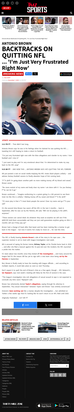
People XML (5, 391)
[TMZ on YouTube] (60, 375)
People (4, 389)
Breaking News (34, 339)
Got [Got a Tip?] (6, 8)
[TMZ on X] (7, 3)
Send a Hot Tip (30, 359)
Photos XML (6, 394)
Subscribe (67, 366)
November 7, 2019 (13, 80)
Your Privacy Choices (8, 367)
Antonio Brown (10, 339)
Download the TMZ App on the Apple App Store (44, 405)
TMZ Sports (22, 339)
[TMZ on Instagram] (16, 3)
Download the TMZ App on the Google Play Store (62, 405)
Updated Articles (7, 375)
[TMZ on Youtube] (12, 3)
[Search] (71, 13)
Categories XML (7, 383)
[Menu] (2, 13)
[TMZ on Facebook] (3, 3)
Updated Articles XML (8, 378)
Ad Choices (5, 364)
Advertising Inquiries (32, 364)
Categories (5, 380)
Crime (45, 339)
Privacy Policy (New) (8, 359)
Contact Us (29, 356)
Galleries (4, 386)
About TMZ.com (7, 356)
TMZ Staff (7, 78)
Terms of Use (6, 362)
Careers (28, 362)
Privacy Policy (54, 361)
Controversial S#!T (56, 339)
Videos (4, 397)
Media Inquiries (30, 367)
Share (25, 305)
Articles (4, 370)
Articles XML (6, 372)
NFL (67, 339)
